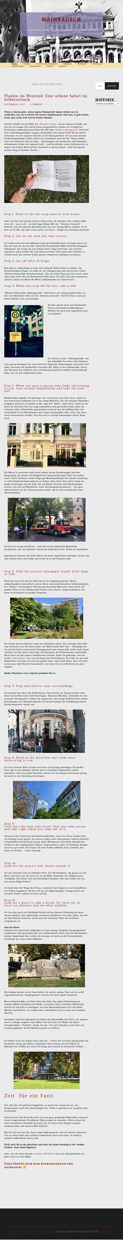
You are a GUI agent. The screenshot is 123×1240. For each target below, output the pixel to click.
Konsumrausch (35, 66)
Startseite (26, 64)
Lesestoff (50, 66)
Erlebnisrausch (97, 64)
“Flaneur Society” (48, 124)
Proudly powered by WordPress (30, 1231)
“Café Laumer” (18, 658)
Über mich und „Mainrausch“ (46, 64)
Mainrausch (61, 19)
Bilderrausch (82, 64)
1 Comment (38, 104)
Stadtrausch (67, 64)
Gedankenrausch (18, 66)
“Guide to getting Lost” (66, 129)
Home (14, 64)
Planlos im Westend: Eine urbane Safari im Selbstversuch (45, 98)
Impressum (62, 66)
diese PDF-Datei (45, 1153)
